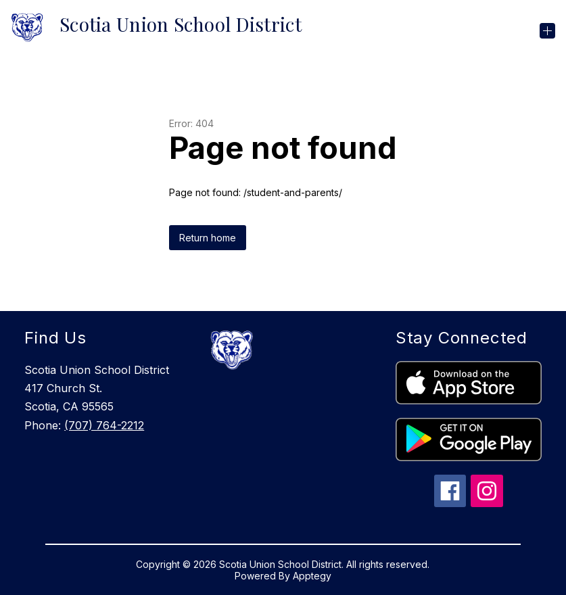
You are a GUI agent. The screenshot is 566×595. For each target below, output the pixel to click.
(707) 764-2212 (104, 425)
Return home (207, 237)
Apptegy (312, 575)
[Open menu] (547, 31)
